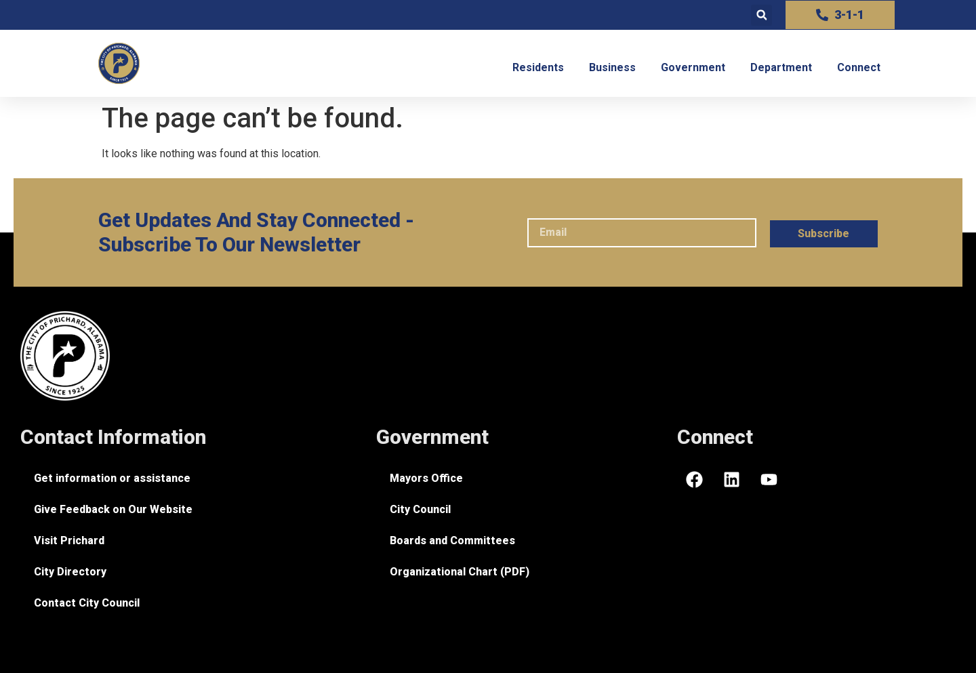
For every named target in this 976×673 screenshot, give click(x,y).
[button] (761, 15)
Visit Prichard (69, 540)
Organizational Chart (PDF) (459, 571)
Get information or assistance (112, 478)
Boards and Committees (452, 540)
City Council (420, 509)
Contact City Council (87, 602)
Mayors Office (426, 478)
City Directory (70, 571)
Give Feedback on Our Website (113, 509)
